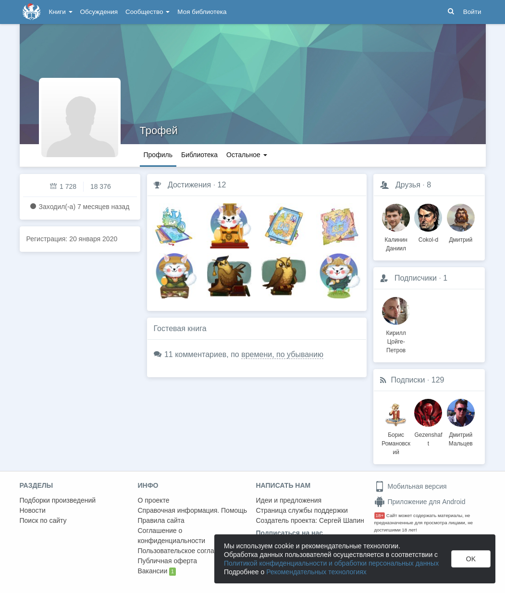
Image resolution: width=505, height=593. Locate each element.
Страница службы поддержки (302, 510)
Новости (33, 510)
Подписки (408, 380)
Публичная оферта (167, 561)
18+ (380, 515)
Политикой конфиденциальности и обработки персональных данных (331, 563)
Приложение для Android (420, 501)
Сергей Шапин (341, 520)
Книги (61, 11)
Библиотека (199, 155)
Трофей (159, 130)
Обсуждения (99, 11)
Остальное (246, 155)
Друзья (407, 185)
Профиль (158, 155)
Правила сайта (161, 520)
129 (437, 380)
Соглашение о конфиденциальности (172, 535)
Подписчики (415, 278)
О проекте (154, 500)
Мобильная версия (410, 486)
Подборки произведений (58, 500)
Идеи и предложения (289, 500)
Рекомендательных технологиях (316, 572)
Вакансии (157, 571)
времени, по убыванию (282, 354)
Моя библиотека (201, 11)
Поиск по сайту (43, 520)
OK (471, 559)
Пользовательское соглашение (186, 551)
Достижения (189, 185)
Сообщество (147, 11)
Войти (472, 11)
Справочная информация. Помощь (192, 510)
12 (222, 185)
